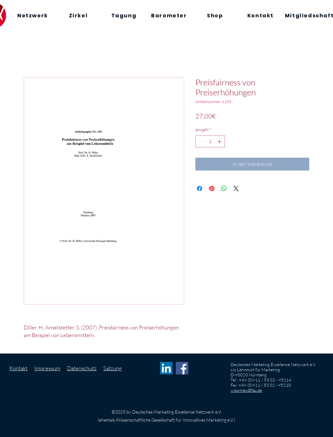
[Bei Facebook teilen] (199, 188)
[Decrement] (200, 141)
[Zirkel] (78, 15)
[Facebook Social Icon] (182, 368)
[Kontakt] (260, 15)
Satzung (112, 368)
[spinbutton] (210, 141)
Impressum (47, 368)
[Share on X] (236, 188)
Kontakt (18, 368)
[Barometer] (169, 15)
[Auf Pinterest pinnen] (212, 188)
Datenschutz (82, 368)
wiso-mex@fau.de (246, 390)
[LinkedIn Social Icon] (166, 368)
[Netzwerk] (32, 15)
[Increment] (220, 141)
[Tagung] (124, 15)
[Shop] (215, 15)
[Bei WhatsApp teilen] (224, 188)
